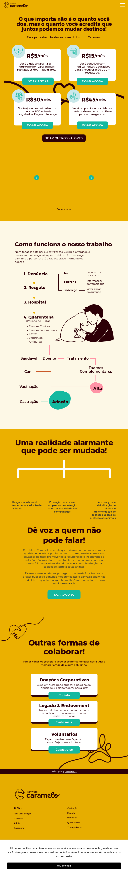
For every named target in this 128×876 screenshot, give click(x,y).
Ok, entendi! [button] (64, 865)
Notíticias (72, 817)
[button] (64, 695)
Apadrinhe (19, 828)
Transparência (74, 827)
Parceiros (18, 818)
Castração (72, 808)
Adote (17, 823)
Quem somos (74, 822)
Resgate (71, 813)
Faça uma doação (23, 813)
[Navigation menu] (122, 5)
